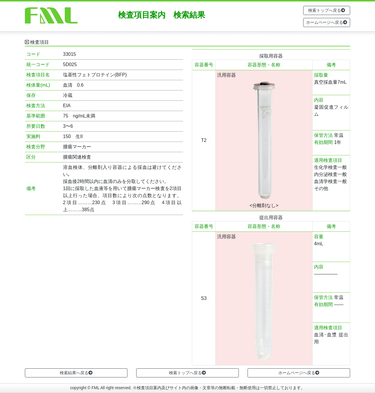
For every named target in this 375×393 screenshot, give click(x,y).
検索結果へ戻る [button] (76, 372)
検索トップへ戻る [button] (326, 10)
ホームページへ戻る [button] (326, 22)
